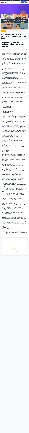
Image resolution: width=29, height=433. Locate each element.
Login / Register (23, 2)
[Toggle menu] (28, 2)
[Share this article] (27, 31)
